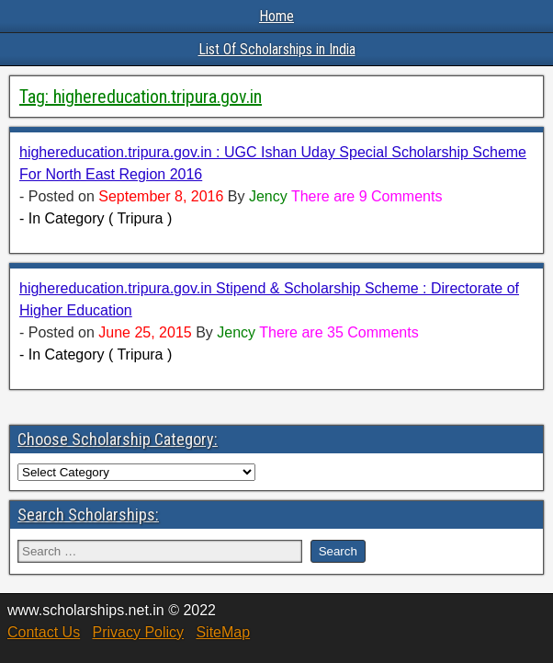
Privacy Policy (138, 632)
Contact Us (43, 632)
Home (276, 16)
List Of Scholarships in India (277, 49)
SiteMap (223, 632)
